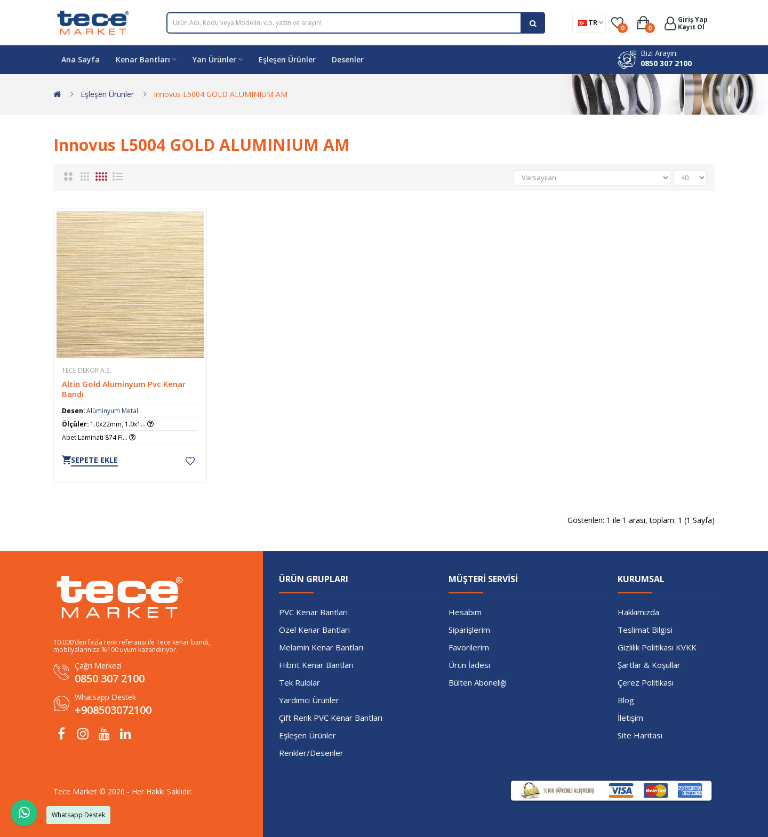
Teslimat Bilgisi (645, 629)
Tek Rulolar (299, 682)
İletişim (630, 717)
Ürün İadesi (469, 664)
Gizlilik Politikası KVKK (657, 647)
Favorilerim (469, 647)
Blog (626, 700)
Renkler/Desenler (311, 752)
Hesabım (465, 612)
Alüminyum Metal (112, 410)
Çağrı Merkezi (98, 666)
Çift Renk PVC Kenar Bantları (330, 717)
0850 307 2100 (666, 63)
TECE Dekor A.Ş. (86, 370)
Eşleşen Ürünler (107, 94)
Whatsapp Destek (105, 697)
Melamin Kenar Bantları (321, 647)
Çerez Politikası (646, 682)
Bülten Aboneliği (478, 682)
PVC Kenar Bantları (313, 612)
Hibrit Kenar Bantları (316, 664)
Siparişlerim (469, 629)
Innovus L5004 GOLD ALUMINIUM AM (220, 94)
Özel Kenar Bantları (314, 629)
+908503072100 (113, 710)
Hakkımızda (638, 612)
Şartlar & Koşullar (649, 664)
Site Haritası (640, 735)
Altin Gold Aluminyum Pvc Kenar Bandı (124, 389)
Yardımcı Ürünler (309, 700)
